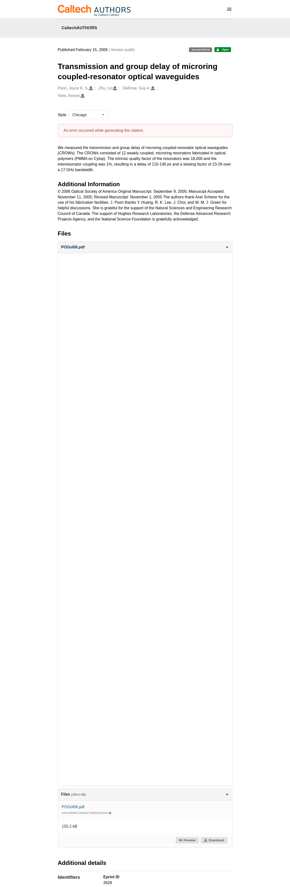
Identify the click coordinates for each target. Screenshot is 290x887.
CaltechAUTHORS (79, 27)
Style (62, 115)
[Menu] (229, 9)
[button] (145, 247)
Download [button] (214, 840)
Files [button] (145, 794)
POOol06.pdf (73, 807)
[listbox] (88, 115)
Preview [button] (187, 840)
